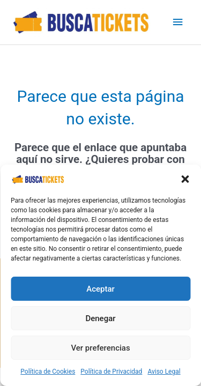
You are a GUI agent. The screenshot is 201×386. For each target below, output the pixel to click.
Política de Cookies (47, 371)
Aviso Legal (163, 371)
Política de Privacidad (111, 371)
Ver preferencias (100, 348)
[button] (185, 179)
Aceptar (100, 289)
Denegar (100, 318)
